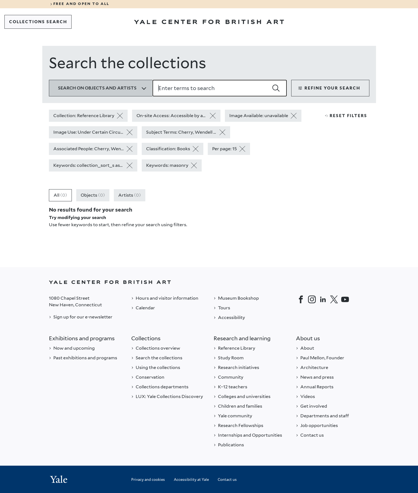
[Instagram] (311, 299)
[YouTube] (345, 299)
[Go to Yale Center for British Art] (209, 22)
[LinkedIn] (323, 299)
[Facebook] (300, 299)
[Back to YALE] (209, 282)
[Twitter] (334, 299)
